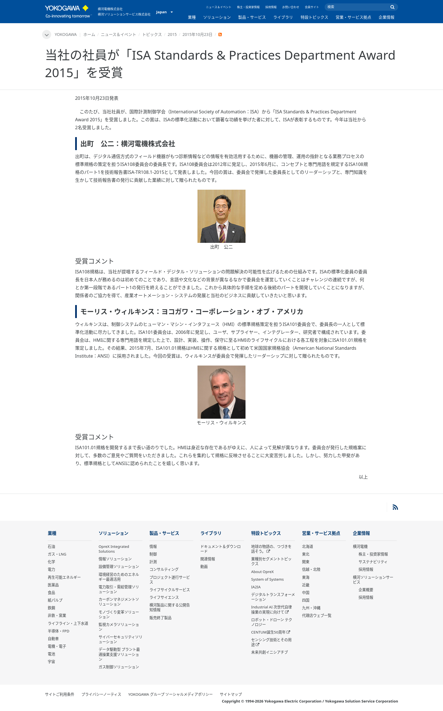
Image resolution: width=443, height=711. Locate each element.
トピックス (152, 34)
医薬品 (53, 584)
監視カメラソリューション (119, 627)
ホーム (89, 34)
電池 (51, 653)
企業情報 (386, 17)
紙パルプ (55, 600)
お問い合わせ (290, 7)
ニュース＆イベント (218, 7)
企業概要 (366, 589)
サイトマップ (231, 694)
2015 (172, 34)
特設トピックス (314, 17)
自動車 (53, 638)
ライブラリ (283, 17)
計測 (153, 561)
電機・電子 (57, 646)
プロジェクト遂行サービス (169, 580)
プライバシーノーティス (101, 694)
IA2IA (255, 586)
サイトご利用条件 (59, 694)
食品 (51, 592)
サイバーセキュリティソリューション (120, 639)
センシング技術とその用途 (271, 642)
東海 (305, 577)
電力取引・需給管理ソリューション (119, 589)
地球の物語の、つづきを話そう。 (271, 549)
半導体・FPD (58, 631)
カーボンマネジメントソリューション (119, 602)
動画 (204, 566)
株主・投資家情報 (248, 7)
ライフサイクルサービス (169, 589)
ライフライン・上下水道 (68, 623)
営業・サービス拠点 (353, 17)
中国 (305, 592)
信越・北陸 (311, 569)
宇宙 (51, 661)
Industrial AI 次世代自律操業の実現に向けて (271, 609)
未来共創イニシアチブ (269, 652)
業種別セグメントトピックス (271, 561)
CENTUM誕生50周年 (268, 632)
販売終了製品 (160, 617)
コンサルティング (164, 569)
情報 (153, 546)
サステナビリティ (373, 561)
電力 (51, 569)
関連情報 (207, 558)
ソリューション (217, 17)
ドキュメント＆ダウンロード (220, 549)
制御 (153, 554)
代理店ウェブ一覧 (316, 615)
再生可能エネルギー (64, 577)
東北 (305, 554)
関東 (305, 561)
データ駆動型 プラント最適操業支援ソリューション (119, 654)
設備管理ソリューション (119, 566)
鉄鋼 (51, 607)
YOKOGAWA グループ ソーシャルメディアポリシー (170, 694)
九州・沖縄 (311, 607)
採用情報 (271, 7)
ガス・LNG (57, 554)
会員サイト (312, 7)
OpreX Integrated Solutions (114, 549)
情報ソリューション (115, 558)
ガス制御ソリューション (119, 666)
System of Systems (267, 579)
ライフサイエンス (164, 597)
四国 (305, 600)
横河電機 (360, 546)
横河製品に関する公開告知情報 (169, 607)
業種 (192, 17)
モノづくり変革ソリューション (119, 614)
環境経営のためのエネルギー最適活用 (119, 577)
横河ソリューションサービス (373, 580)
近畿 (305, 584)
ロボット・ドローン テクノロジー (271, 622)
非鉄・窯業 (57, 615)
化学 (51, 561)
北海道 (307, 546)
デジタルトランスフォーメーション (273, 597)
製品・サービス (252, 17)
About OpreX (262, 571)
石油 (51, 546)
